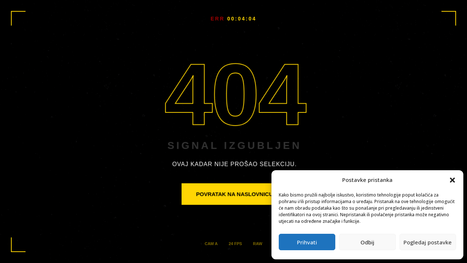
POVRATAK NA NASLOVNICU (234, 194)
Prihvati (307, 242)
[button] (452, 180)
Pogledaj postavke (428, 242)
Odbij (367, 242)
